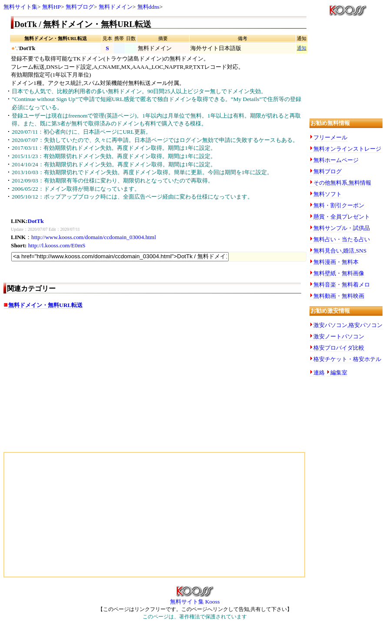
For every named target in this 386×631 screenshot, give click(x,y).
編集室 (338, 372)
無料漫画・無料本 (336, 262)
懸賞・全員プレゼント (341, 216)
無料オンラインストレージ (347, 148)
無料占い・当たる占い (341, 239)
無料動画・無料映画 (338, 296)
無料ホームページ (336, 160)
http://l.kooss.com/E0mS (57, 245)
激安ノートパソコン (338, 336)
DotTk (36, 221)
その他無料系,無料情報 (342, 182)
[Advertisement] (76, 384)
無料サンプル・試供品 (341, 228)
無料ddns (148, 6)
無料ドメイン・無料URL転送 (45, 305)
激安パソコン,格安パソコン (348, 325)
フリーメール (330, 137)
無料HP (51, 6)
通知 (301, 48)
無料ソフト (327, 194)
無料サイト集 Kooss (195, 599)
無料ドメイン (116, 6)
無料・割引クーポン (338, 205)
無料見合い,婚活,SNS (339, 250)
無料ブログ (80, 6)
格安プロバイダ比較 (338, 347)
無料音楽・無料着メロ (341, 284)
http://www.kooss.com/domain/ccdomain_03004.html (93, 237)
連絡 (319, 372)
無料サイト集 (20, 6)
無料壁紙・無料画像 (338, 273)
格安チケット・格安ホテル (347, 359)
